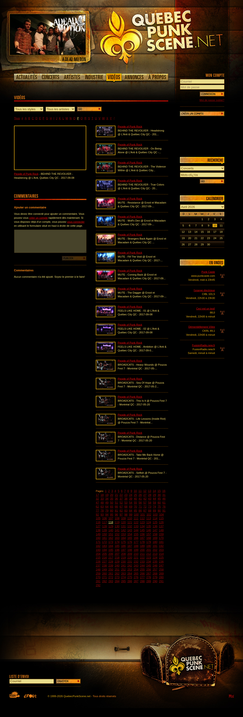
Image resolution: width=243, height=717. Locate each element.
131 (123, 526)
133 (136, 526)
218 (117, 557)
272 (110, 577)
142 (123, 530)
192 (161, 546)
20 (111, 495)
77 (97, 510)
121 (129, 522)
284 (117, 581)
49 (106, 502)
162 (110, 538)
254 (136, 569)
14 (154, 491)
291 (161, 581)
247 (161, 565)
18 (102, 495)
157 (148, 534)
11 (140, 491)
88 (149, 510)
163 (117, 538)
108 (117, 518)
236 (161, 561)
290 (155, 581)
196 (117, 550)
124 (148, 522)
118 (110, 522)
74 (154, 506)
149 (98, 534)
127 (98, 526)
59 (154, 502)
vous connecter (76, 221)
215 (98, 557)
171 (98, 542)
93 (102, 514)
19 (106, 495)
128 (104, 526)
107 (110, 518)
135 (148, 526)
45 (159, 498)
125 (155, 522)
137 (161, 526)
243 (136, 565)
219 (123, 557)
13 (149, 491)
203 (161, 550)
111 (136, 518)
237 (98, 565)
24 (130, 495)
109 (123, 518)
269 (161, 573)
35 (111, 498)
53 (125, 502)
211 (142, 554)
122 (136, 522)
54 (130, 502)
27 (145, 495)
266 (142, 573)
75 (159, 506)
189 (142, 546)
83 (125, 510)
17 (97, 495)
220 (129, 557)
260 (104, 573)
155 (136, 534)
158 (155, 534)
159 (161, 534)
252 (123, 569)
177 (136, 542)
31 (163, 495)
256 (148, 569)
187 (129, 546)
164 (123, 538)
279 (155, 577)
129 (110, 526)
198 (129, 550)
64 (106, 506)
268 (155, 573)
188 (136, 546)
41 (140, 498)
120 (123, 522)
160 (98, 538)
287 (136, 581)
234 (148, 561)
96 (116, 514)
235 (155, 561)
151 (110, 534)
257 (155, 569)
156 (142, 534)
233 (142, 561)
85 (135, 510)
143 (129, 530)
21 (116, 495)
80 (111, 510)
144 (136, 530)
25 (135, 495)
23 (125, 495)
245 (148, 565)
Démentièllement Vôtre (201, 326)
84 (130, 510)
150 (104, 534)
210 (136, 554)
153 (123, 534)
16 (163, 491)
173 (110, 542)
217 (110, 557)
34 (106, 498)
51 (116, 502)
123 (142, 522)
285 (123, 581)
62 (97, 506)
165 (129, 538)
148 (161, 530)
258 (161, 569)
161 (104, 538)
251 (117, 569)
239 (110, 565)
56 (140, 502)
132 (129, 526)
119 (117, 522)
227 (104, 561)
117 (104, 522)
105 (98, 518)
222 (142, 557)
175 (123, 542)
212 (148, 554)
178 (142, 542)
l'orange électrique (204, 290)
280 (161, 577)
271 (104, 577)
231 (129, 561)
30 (159, 495)
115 (161, 518)
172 (104, 542)
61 (163, 502)
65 (111, 506)
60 (159, 502)
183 (104, 546)
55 (135, 502)
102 (149, 514)
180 (155, 542)
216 (104, 557)
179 (148, 542)
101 (142, 514)
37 (121, 498)
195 (110, 550)
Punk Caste (208, 271)
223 (148, 557)
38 (125, 498)
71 (140, 506)
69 (130, 506)
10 (135, 491)
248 (98, 569)
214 (161, 554)
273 (117, 577)
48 (102, 502)
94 (106, 514)
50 (111, 502)
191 (155, 546)
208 (123, 554)
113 (148, 518)
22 (121, 495)
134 (142, 526)
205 (104, 554)
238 (104, 565)
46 (163, 498)
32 (97, 498)
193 (98, 550)
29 (154, 495)
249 (104, 569)
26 (140, 495)
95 (111, 514)
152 (117, 534)
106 (104, 518)
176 (129, 542)
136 (155, 526)
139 (104, 530)
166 (136, 538)
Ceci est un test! (205, 308)
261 (110, 573)
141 (117, 530)
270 (98, 577)
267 (148, 573)
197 (123, 550)
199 (136, 550)
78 (102, 510)
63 (102, 506)
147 (155, 530)
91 (163, 510)
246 (155, 565)
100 (136, 514)
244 (142, 565)
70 (135, 506)
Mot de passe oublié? (212, 100)
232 (136, 561)
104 (161, 514)
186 (123, 546)
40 (135, 498)
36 (116, 498)
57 (145, 502)
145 (142, 530)
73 (149, 506)
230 (123, 561)
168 (148, 538)
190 (148, 546)
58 (149, 502)
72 (145, 506)
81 (116, 510)
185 (117, 546)
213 (155, 554)
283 (110, 581)
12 (144, 491)
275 (129, 577)
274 (123, 577)
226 (98, 561)
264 (129, 573)
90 (159, 510)
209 (129, 554)
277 (142, 577)
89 (154, 510)
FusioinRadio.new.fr (203, 345)
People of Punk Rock (26, 173)
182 (98, 546)
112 (142, 518)
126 (161, 522)
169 (155, 538)
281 (98, 581)
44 (154, 498)
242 (129, 565)
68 (125, 506)
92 (97, 514)
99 (130, 514)
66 (116, 506)
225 (161, 557)
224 (155, 557)
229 (117, 561)
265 (136, 573)
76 (163, 506)
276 (136, 577)
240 (117, 565)
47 (97, 502)
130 (117, 526)
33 (102, 498)
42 (145, 498)
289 (148, 581)
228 (110, 561)
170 (161, 538)
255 (142, 569)
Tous (17, 118)
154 (129, 534)
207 (117, 554)
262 (117, 573)
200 (142, 550)
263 (123, 573)
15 (159, 491)
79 (106, 510)
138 (98, 530)
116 (98, 522)
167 (142, 538)
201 (148, 550)
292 (98, 585)
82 (121, 510)
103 (155, 514)
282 (104, 581)
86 (140, 510)
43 (149, 498)
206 (110, 554)
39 (130, 498)
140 (110, 530)
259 (98, 573)
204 (98, 554)
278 (148, 577)
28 (149, 495)
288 (142, 581)
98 (125, 514)
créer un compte (38, 217)
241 (123, 565)
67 (121, 506)
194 (104, 550)
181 (161, 542)
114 (155, 518)
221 (136, 557)
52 (121, 502)
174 (117, 542)
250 (110, 569)
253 (129, 569)
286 (129, 581)
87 (145, 510)
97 (121, 514)
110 (129, 518)
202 (155, 550)
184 (110, 546)
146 (148, 530)
